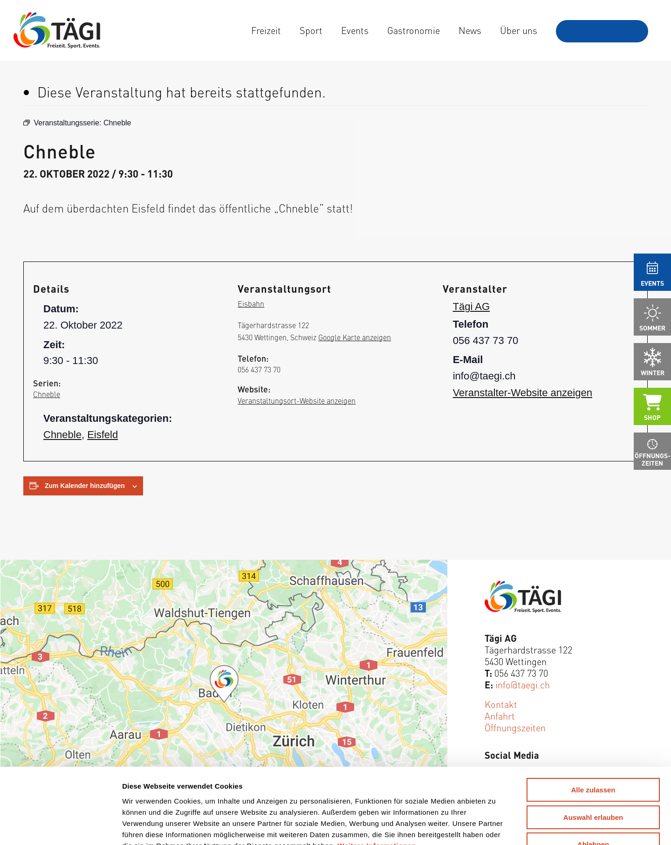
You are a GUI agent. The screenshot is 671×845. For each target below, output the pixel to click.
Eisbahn (251, 303)
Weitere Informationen (377, 777)
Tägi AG (471, 306)
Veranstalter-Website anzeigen (522, 392)
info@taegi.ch (522, 684)
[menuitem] (266, 30)
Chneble (46, 394)
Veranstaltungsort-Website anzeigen (297, 400)
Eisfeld (102, 434)
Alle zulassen (593, 722)
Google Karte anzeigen (354, 337)
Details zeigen (487, 827)
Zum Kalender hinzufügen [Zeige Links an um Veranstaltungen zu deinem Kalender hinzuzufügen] (85, 485)
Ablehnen (593, 776)
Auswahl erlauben (593, 749)
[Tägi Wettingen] (57, 30)
